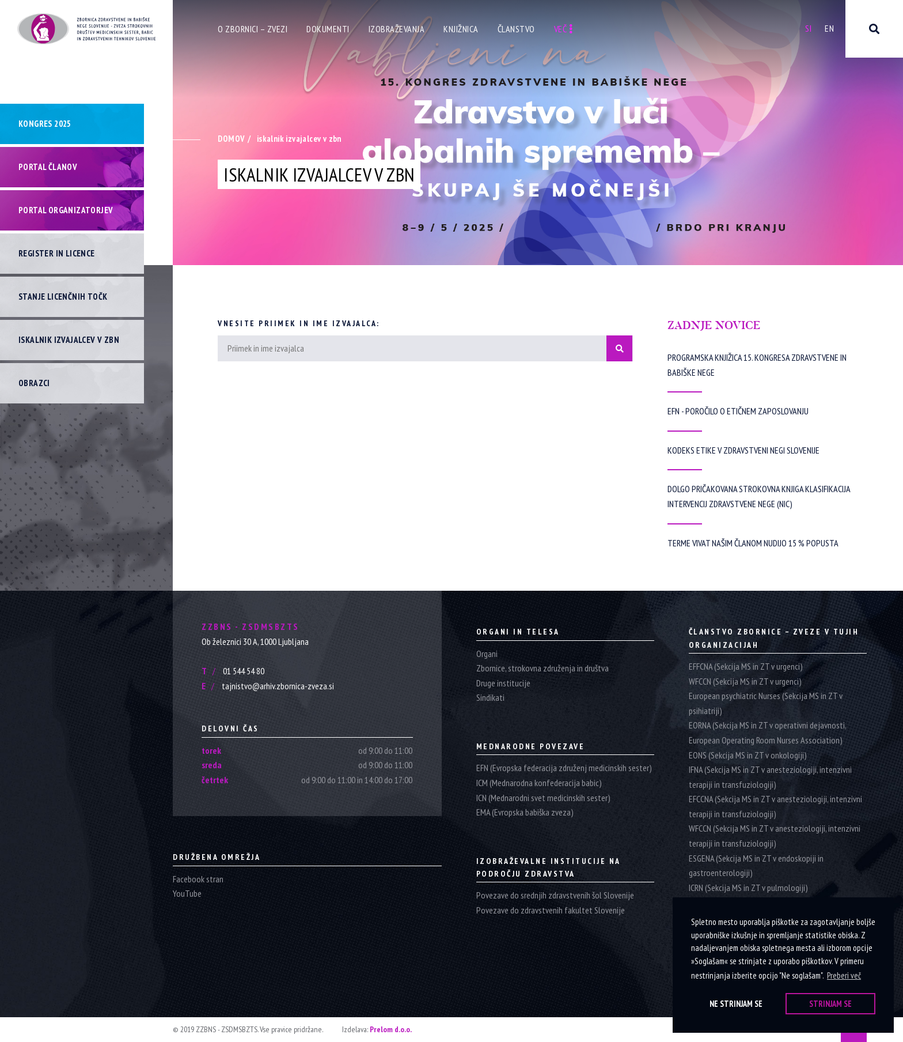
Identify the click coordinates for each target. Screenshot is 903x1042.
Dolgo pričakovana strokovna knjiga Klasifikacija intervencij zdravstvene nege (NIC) (758, 496)
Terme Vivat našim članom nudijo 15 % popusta (752, 543)
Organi (487, 653)
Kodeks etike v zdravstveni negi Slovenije (743, 450)
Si (808, 28)
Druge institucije (503, 683)
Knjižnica (461, 29)
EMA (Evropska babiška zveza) (525, 812)
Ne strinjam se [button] (735, 1003)
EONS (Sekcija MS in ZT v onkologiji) (748, 755)
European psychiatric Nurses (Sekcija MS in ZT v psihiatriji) (766, 703)
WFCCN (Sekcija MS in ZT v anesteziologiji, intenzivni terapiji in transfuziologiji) (774, 835)
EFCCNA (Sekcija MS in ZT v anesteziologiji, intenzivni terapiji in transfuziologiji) (775, 806)
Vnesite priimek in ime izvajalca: (299, 323)
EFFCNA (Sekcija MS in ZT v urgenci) (746, 666)
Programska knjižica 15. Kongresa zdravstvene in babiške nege (757, 365)
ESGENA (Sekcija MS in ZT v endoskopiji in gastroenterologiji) (756, 865)
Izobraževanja (397, 29)
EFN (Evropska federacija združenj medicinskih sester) (564, 767)
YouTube (187, 893)
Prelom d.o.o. (391, 1029)
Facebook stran (198, 879)
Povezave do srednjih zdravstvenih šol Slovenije (555, 895)
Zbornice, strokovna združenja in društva (542, 668)
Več (563, 29)
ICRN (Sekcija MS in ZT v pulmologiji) (748, 887)
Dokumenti (328, 29)
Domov (231, 138)
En (829, 28)
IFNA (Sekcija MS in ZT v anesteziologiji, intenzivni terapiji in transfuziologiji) (770, 777)
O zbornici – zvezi (252, 29)
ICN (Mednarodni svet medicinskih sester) (543, 797)
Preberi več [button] (844, 975)
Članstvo (516, 29)
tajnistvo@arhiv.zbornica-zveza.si (268, 686)
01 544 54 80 (233, 671)
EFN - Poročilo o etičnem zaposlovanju (738, 411)
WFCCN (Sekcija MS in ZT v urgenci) (745, 681)
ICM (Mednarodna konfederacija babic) (539, 782)
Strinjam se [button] (830, 1003)
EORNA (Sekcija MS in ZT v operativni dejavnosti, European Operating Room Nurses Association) (767, 732)
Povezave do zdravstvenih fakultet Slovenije (550, 910)
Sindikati (490, 697)
